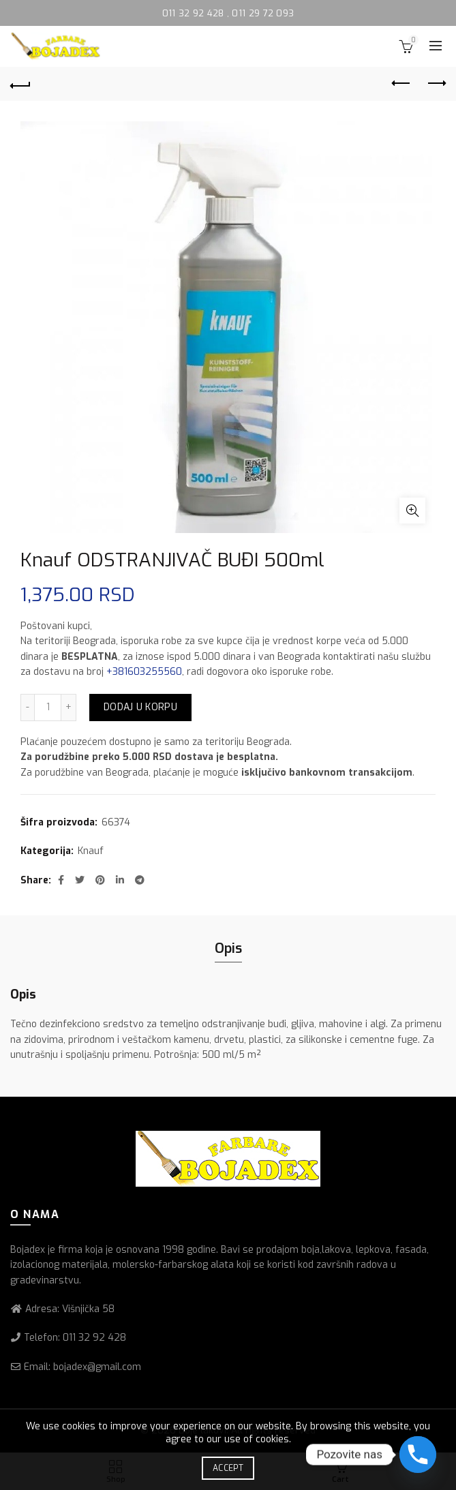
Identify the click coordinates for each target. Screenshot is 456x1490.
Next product (436, 83)
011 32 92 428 (194, 13)
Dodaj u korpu (140, 707)
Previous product (402, 83)
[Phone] (417, 1454)
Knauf (91, 851)
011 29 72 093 (263, 13)
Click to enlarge (412, 510)
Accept (228, 1468)
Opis (228, 948)
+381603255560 (144, 671)
